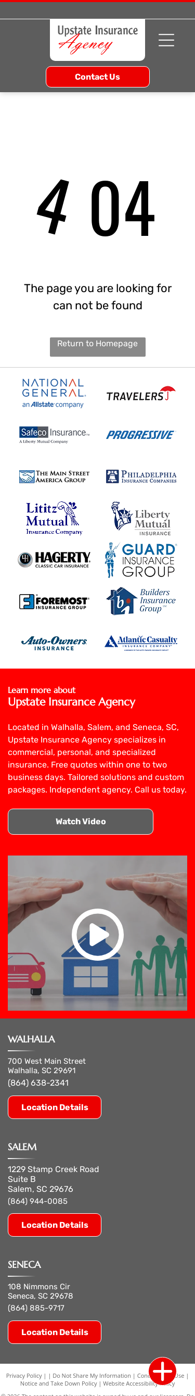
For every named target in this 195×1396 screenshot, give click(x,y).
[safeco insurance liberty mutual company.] (54, 435)
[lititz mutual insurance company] (54, 518)
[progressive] (141, 435)
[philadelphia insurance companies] (141, 476)
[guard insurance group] (141, 560)
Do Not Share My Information (92, 1375)
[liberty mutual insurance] (141, 518)
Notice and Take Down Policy (58, 1383)
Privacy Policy (24, 1375)
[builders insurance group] (141, 601)
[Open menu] (166, 40)
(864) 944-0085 (38, 1201)
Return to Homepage (97, 343)
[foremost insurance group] (54, 601)
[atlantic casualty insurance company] (141, 643)
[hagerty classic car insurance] (54, 560)
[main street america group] (54, 476)
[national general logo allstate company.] (54, 393)
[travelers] (141, 393)
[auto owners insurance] (54, 643)
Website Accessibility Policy (139, 1383)
